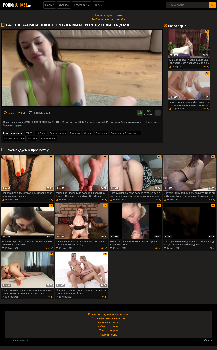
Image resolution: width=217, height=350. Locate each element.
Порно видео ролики (108, 15)
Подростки (101, 133)
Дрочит (88, 133)
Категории (82, 5)
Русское (32, 138)
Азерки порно (108, 334)
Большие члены (58, 133)
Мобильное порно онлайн (108, 19)
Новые (49, 5)
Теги (99, 5)
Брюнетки (75, 133)
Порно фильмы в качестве (108, 318)
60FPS (29, 133)
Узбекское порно (108, 326)
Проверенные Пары (14, 138)
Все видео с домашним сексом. (108, 314)
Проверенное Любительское (125, 133)
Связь (208, 340)
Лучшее (64, 5)
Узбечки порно (108, 330)
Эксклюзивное (48, 138)
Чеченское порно (108, 322)
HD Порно (41, 133)
